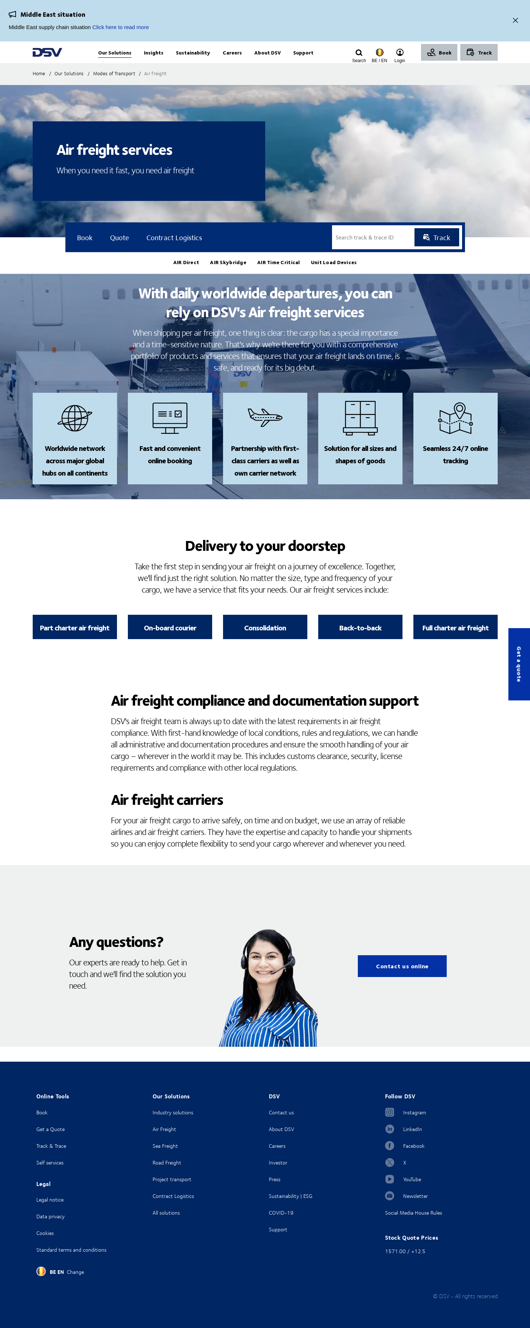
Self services (50, 1162)
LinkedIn (412, 1129)
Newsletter (415, 1196)
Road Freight (167, 1162)
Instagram (414, 1112)
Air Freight (164, 1129)
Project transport (172, 1179)
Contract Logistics (173, 1196)
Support (278, 1229)
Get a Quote (50, 1129)
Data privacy (50, 1216)
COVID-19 (281, 1212)
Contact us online (402, 980)
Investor (278, 1162)
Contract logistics (174, 252)
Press (274, 1179)
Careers (277, 1146)
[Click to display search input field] (359, 60)
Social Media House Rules (413, 1212)
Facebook (414, 1146)
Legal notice (50, 1199)
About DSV (281, 1129)
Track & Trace (51, 1146)
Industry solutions (173, 1112)
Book (42, 1112)
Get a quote (519, 664)
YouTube (412, 1179)
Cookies (45, 1233)
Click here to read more (120, 27)
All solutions (166, 1212)
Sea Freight (165, 1146)
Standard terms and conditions (71, 1250)
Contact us (281, 1112)
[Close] (515, 21)
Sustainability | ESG (290, 1196)
